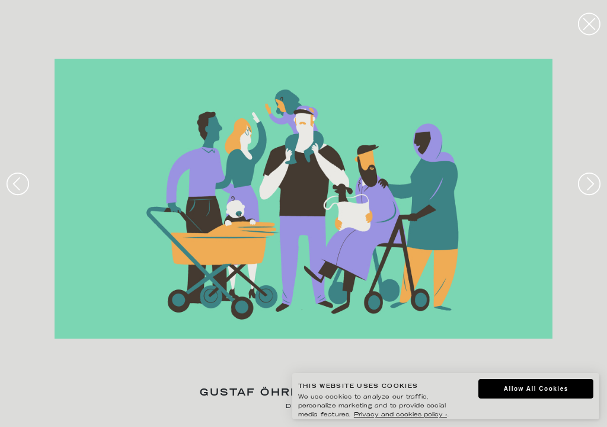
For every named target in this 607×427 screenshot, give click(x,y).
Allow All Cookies (536, 388)
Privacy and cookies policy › (400, 415)
